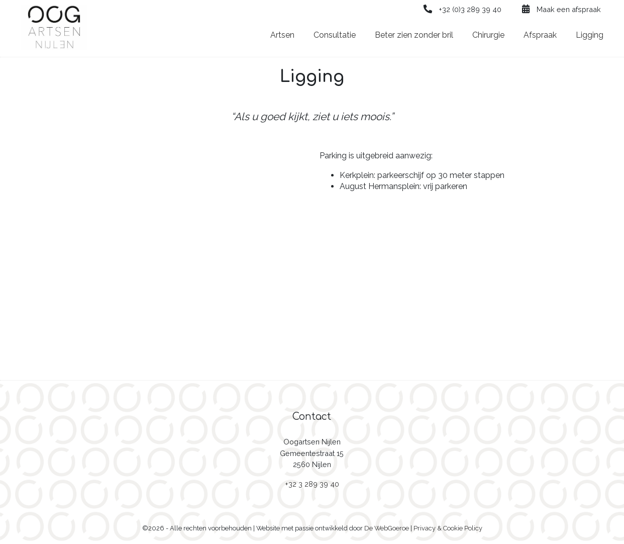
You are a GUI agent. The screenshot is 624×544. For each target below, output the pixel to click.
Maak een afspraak (561, 9)
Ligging (589, 35)
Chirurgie (488, 35)
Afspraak (540, 35)
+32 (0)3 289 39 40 (462, 9)
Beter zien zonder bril (414, 35)
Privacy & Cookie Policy (447, 528)
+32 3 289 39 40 (312, 484)
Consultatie (335, 35)
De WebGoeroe (386, 528)
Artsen (282, 35)
